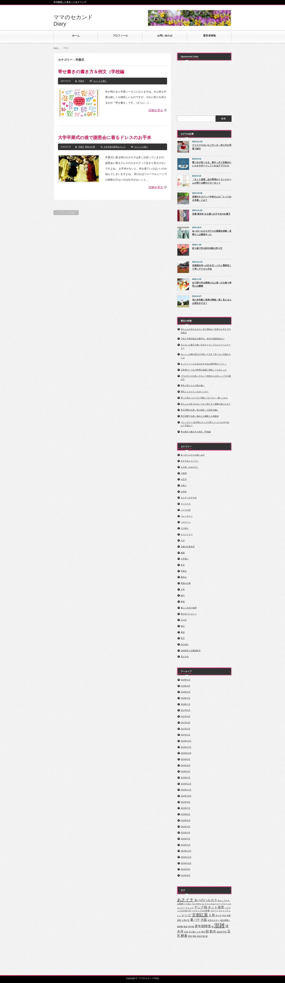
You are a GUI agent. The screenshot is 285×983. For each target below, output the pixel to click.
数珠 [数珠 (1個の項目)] (186, 926)
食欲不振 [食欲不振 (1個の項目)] (201, 936)
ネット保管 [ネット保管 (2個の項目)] (216, 907)
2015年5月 (185, 820)
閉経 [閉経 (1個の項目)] (194, 936)
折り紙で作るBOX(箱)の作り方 (207, 248)
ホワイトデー (187, 534)
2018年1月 (185, 704)
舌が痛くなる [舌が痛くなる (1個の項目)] (195, 932)
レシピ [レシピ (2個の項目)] (186, 915)
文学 (183, 589)
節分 (183, 626)
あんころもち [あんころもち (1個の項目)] (224, 900)
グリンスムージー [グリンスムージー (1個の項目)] (213, 904)
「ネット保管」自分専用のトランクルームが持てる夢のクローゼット (211, 181)
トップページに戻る (66, 212)
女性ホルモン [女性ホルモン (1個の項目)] (214, 920)
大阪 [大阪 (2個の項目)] (203, 920)
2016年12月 (186, 741)
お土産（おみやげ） (190, 467)
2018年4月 (185, 686)
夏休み (184, 577)
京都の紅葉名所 (188, 546)
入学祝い (185, 559)
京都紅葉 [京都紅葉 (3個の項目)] (200, 915)
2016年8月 (185, 765)
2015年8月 (185, 802)
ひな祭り (185, 528)
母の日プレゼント (189, 614)
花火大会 (185, 656)
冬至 (183, 565)
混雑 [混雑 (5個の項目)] (219, 925)
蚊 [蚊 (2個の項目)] (207, 931)
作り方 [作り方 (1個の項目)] (219, 915)
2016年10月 (186, 753)
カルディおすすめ (189, 497)
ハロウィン (186, 522)
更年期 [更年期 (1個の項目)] (191, 926)
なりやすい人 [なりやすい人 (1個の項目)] (198, 904)
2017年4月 (185, 716)
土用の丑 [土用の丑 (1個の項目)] (186, 920)
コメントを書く (100, 81)
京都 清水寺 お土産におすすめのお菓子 (211, 214)
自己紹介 (185, 644)
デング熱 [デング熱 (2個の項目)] (200, 907)
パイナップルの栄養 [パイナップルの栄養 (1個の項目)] (201, 911)
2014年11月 (186, 857)
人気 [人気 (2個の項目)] (211, 915)
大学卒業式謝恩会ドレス (114, 147)
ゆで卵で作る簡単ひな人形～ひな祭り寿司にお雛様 (211, 284)
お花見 (184, 492)
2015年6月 (185, 814)
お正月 (184, 479)
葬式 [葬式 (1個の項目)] (203, 932)
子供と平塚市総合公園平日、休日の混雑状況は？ (203, 339)
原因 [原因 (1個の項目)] (179, 920)
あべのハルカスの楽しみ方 (193, 455)
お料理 (184, 473)
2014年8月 (185, 875)
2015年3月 (185, 832)
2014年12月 (186, 851)
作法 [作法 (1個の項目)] (224, 915)
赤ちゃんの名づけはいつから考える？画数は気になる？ (206, 404)
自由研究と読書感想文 (191, 650)
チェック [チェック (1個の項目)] (190, 908)
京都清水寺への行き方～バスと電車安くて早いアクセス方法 (211, 267)
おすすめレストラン (190, 461)
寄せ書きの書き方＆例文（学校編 (91, 71)
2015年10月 (186, 796)
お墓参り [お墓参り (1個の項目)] (181, 904)
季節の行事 (90, 147)
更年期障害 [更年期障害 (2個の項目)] (203, 926)
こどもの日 (186, 510)
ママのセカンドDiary (149, 978)
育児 (183, 638)
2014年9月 (185, 869)
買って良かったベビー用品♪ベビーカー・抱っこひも (204, 398)
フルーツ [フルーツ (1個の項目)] (214, 911)
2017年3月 (185, 723)
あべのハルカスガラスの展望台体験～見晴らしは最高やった (211, 233)
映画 (183, 601)
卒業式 (81, 81)
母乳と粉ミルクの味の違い (193, 385)
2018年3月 (185, 692)
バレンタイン (187, 516)
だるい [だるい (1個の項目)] (189, 904)
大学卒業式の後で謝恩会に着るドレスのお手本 (104, 137)
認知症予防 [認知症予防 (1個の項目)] (222, 932)
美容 (183, 632)
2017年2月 (185, 729)
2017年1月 (185, 735)
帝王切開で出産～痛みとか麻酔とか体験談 (200, 416)
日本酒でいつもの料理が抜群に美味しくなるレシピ (204, 370)
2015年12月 (186, 784)
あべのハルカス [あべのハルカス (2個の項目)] (205, 900)
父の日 (184, 620)
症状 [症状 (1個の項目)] (186, 932)
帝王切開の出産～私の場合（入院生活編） (200, 410)
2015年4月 (185, 826)
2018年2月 (185, 698)
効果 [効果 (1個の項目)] (229, 915)
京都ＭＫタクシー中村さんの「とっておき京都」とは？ (211, 198)
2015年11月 (186, 790)
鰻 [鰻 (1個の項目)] (207, 936)
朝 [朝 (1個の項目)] (213, 926)
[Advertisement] (204, 86)
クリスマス (186, 504)
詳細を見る (155, 110)
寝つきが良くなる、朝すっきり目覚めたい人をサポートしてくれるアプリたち (211, 164)
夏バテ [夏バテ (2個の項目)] (195, 920)
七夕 (183, 540)
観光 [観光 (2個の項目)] (213, 931)
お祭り (184, 485)
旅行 (183, 595)
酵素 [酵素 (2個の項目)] (184, 936)
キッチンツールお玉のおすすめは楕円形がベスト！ (204, 364)
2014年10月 (186, 863)
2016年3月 (185, 771)
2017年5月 (185, 710)
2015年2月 (185, 839)
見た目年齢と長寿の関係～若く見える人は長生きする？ (211, 301)
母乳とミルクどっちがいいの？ (195, 392)
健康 (183, 553)
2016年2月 (185, 777)
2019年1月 (185, 680)
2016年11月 (186, 747)
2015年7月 (185, 808)
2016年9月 (185, 759)
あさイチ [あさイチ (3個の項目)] (185, 900)
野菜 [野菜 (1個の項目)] (190, 936)
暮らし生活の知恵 (189, 608)
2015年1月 (185, 845)
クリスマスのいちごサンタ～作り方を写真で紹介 (211, 147)
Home (55, 48)
